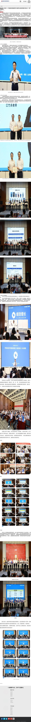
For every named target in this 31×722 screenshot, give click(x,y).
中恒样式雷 (11, 702)
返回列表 (1, 683)
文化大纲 (11, 700)
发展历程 (11, 692)
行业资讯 (11, 713)
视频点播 (11, 714)
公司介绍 (11, 691)
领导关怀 (11, 707)
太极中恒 (11, 701)
